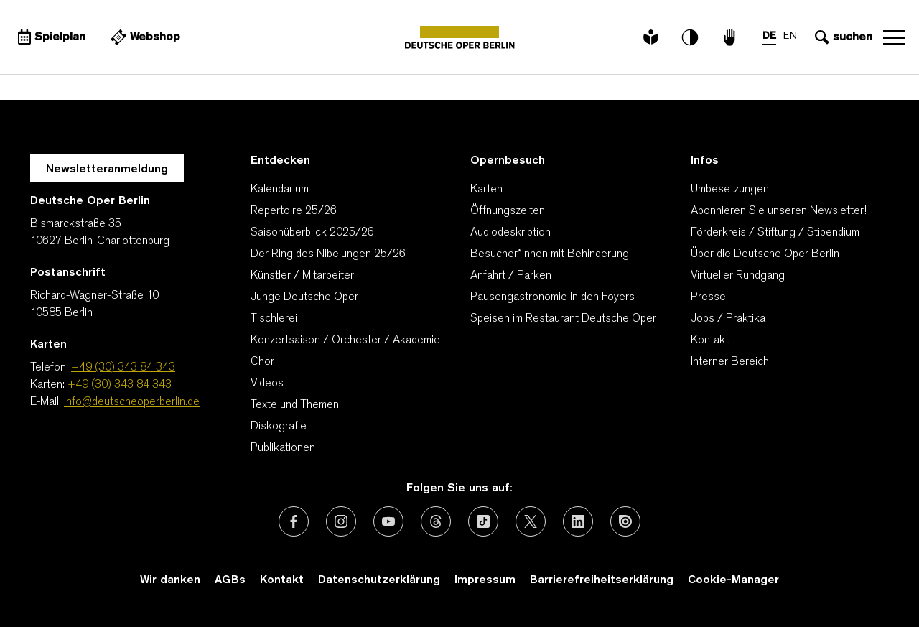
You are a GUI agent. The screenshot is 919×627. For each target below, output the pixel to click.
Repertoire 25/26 (294, 211)
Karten (486, 189)
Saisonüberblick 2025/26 (312, 232)
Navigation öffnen (894, 37)
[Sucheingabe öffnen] (841, 37)
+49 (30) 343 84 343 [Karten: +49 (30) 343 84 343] (119, 385)
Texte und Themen (295, 405)
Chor (262, 362)
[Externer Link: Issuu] (625, 521)
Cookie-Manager (733, 580)
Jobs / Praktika (728, 319)
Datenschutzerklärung (379, 580)
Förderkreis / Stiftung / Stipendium (775, 232)
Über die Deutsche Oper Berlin (765, 254)
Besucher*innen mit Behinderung (549, 254)
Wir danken (170, 580)
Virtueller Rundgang (738, 276)
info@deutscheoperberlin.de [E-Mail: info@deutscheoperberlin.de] (132, 402)
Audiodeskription (510, 232)
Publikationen (283, 448)
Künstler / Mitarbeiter (302, 276)
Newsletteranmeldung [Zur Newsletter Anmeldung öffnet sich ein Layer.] (107, 169)
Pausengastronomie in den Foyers (552, 297)
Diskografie (279, 426)
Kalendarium (280, 189)
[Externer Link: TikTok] (483, 521)
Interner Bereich (730, 362)
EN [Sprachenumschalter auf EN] (790, 36)
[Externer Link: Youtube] (388, 521)
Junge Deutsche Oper (304, 297)
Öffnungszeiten (507, 211)
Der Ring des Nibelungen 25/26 (328, 254)
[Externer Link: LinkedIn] (578, 521)
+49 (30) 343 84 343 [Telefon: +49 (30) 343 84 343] (123, 367)
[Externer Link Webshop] (143, 37)
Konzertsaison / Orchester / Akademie (345, 340)
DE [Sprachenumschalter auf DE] (769, 36)
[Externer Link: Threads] (435, 521)
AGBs (230, 580)
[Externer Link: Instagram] (341, 521)
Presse (708, 297)
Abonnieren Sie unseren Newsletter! (779, 211)
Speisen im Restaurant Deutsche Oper (563, 319)
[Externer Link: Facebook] (293, 521)
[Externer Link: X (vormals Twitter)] (530, 521)
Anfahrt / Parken (510, 276)
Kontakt (710, 340)
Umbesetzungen (730, 189)
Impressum (485, 580)
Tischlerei (274, 319)
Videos (267, 383)
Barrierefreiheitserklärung (601, 580)
